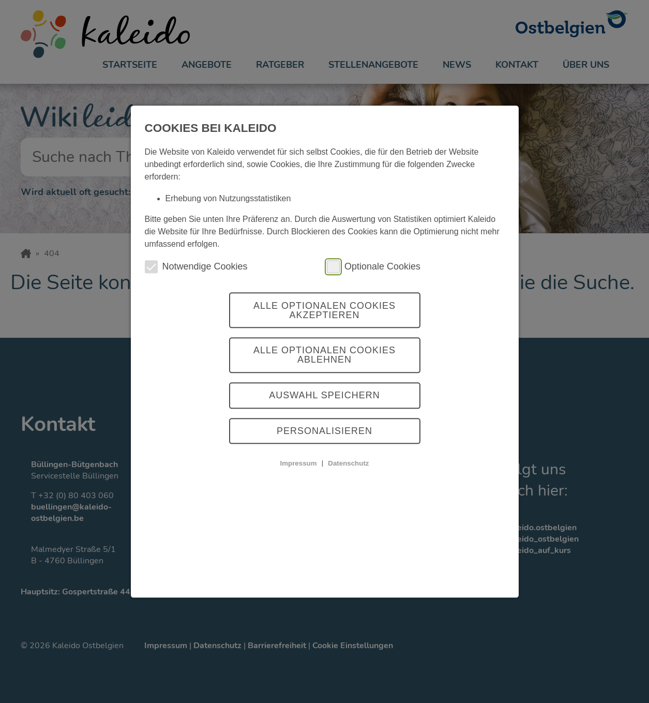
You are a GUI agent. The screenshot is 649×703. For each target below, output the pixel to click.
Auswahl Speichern (324, 396)
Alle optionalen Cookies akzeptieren (324, 310)
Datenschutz (348, 463)
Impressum (298, 463)
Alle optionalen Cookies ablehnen (324, 355)
